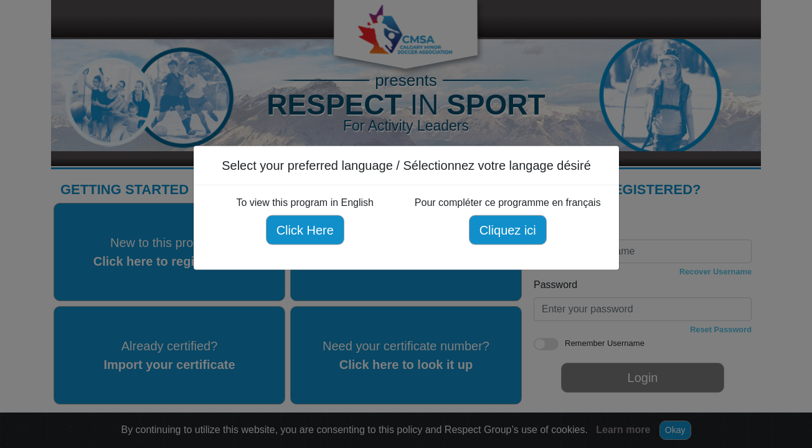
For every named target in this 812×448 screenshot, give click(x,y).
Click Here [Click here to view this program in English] (304, 230)
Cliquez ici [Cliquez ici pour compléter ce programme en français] (507, 230)
